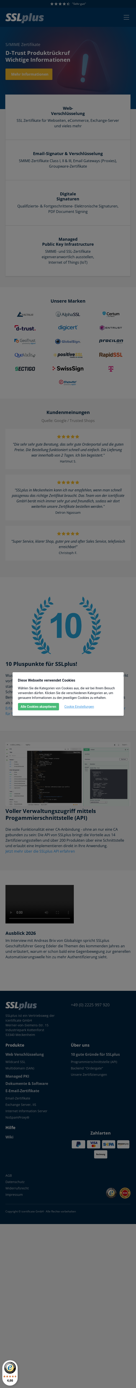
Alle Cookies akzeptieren (38, 706)
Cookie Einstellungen (79, 706)
